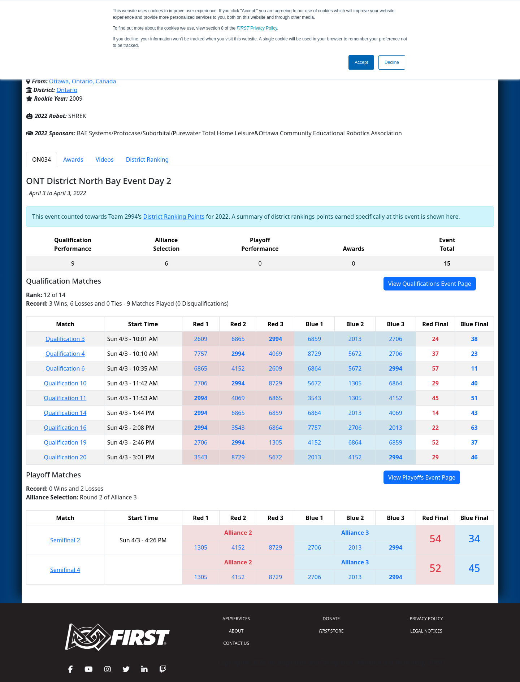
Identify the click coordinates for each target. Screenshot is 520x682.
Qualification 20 (65, 457)
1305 (355, 383)
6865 (238, 339)
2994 (275, 339)
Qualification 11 (65, 398)
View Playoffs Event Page (421, 477)
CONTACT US (236, 643)
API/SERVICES (236, 619)
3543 (314, 398)
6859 (314, 339)
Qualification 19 (65, 442)
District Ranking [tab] (147, 159)
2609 (201, 339)
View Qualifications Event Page (429, 284)
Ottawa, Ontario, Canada (82, 81)
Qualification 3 (65, 339)
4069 (275, 354)
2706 (395, 339)
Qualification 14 (65, 413)
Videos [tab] (105, 159)
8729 (314, 354)
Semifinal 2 (65, 540)
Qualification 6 (65, 368)
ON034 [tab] (41, 159)
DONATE (331, 619)
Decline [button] (392, 62)
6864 (314, 368)
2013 (355, 339)
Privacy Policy (257, 28)
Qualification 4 (65, 354)
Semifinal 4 (65, 570)
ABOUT (236, 631)
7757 (201, 354)
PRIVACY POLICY (426, 619)
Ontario (67, 90)
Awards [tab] (73, 159)
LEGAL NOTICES (426, 631)
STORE (331, 631)
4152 (238, 368)
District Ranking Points (173, 216)
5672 (355, 354)
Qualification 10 (65, 383)
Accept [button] (361, 62)
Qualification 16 (65, 428)
